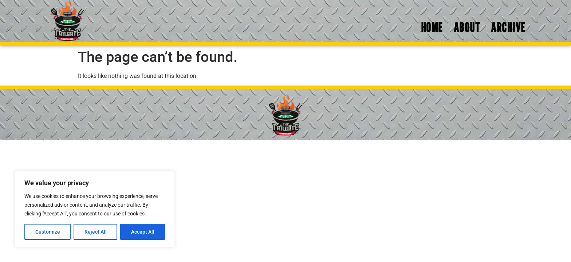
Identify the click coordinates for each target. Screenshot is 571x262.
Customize (47, 232)
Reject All (95, 232)
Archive (508, 27)
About (467, 27)
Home (432, 27)
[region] (95, 209)
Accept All (142, 232)
